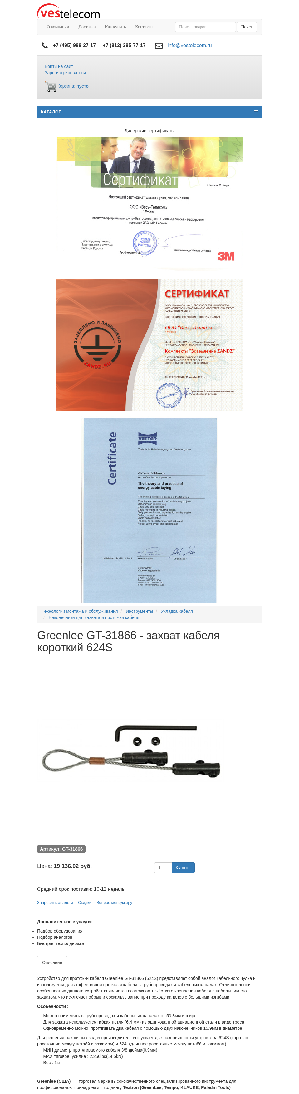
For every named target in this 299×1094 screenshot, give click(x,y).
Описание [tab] (52, 962)
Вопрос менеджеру (114, 902)
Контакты (144, 27)
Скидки (84, 902)
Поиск (247, 27)
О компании (58, 27)
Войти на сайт (59, 66)
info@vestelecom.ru (190, 45)
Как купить (115, 27)
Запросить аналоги (55, 902)
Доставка (87, 27)
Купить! (183, 867)
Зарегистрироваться (65, 72)
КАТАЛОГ (149, 112)
